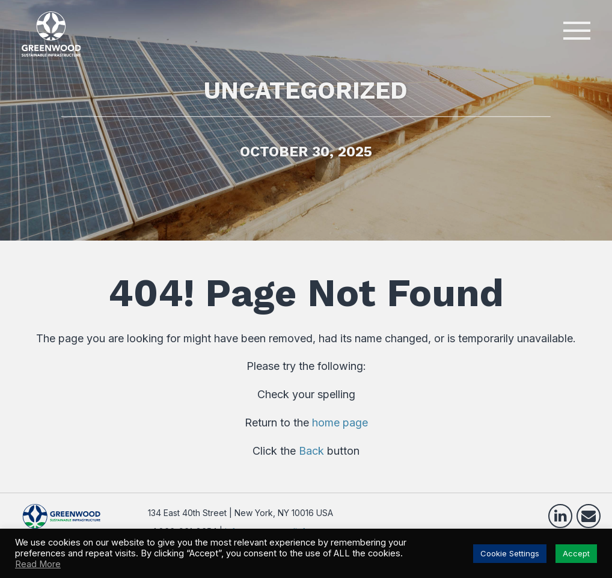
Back (311, 450)
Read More (38, 564)
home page (340, 422)
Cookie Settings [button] (509, 553)
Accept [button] (576, 553)
